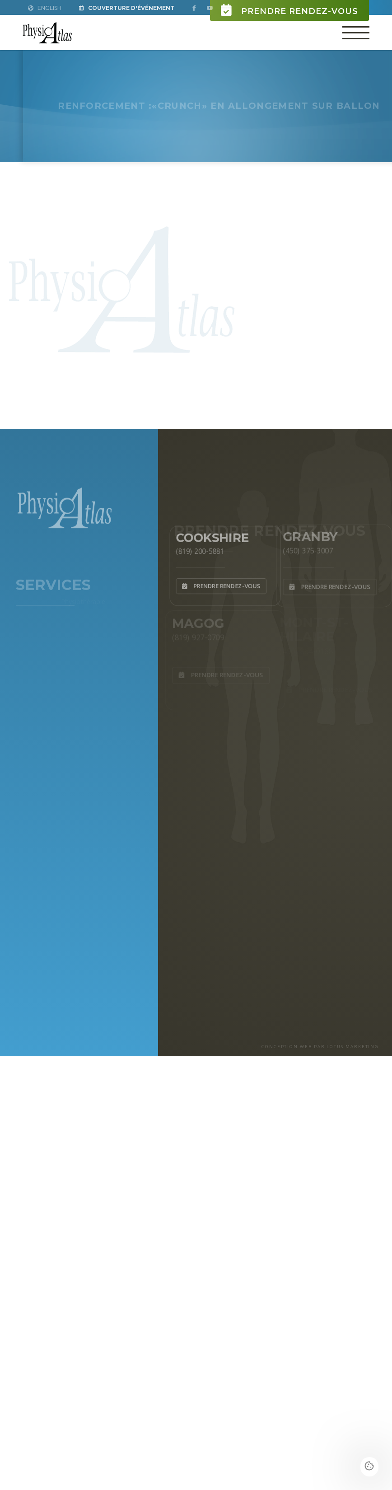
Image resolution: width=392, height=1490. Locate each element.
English (44, 8)
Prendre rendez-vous (289, 10)
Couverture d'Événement (126, 8)
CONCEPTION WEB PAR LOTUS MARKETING (320, 1047)
